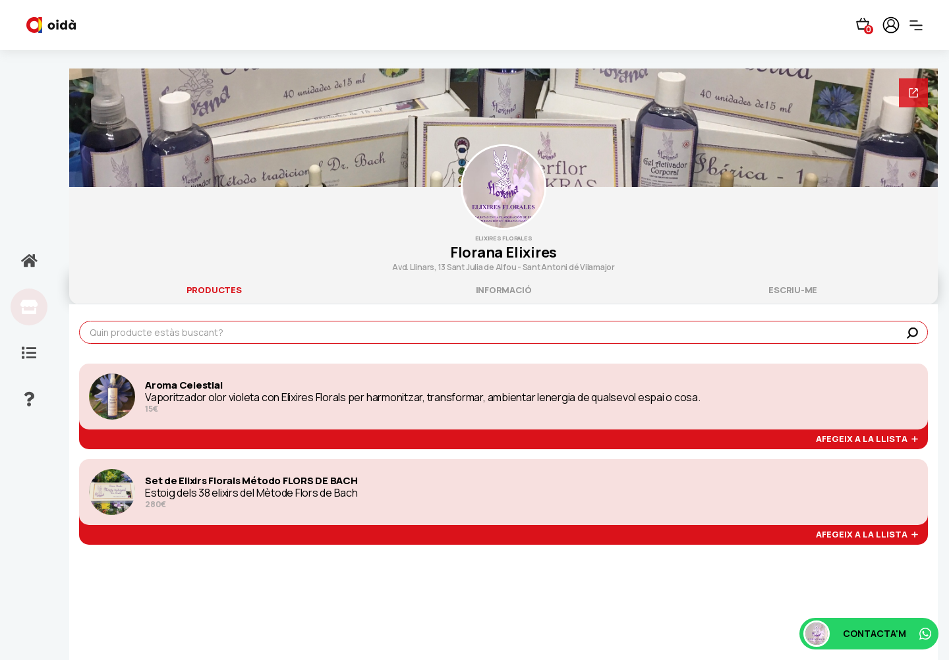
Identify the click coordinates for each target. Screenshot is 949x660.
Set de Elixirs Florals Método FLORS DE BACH (251, 481)
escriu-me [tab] (792, 290)
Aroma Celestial (183, 385)
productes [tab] (214, 290)
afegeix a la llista (867, 439)
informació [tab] (504, 290)
